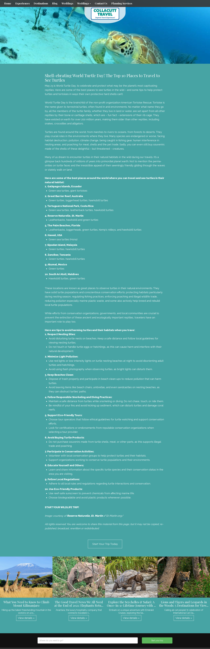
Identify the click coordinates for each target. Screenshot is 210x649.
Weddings (67, 3)
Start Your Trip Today (105, 543)
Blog (55, 3)
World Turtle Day (55, 102)
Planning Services (121, 3)
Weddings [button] (84, 3)
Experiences (22, 3)
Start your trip (157, 640)
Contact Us (101, 3)
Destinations (41, 3)
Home (7, 3)
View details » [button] (26, 617)
